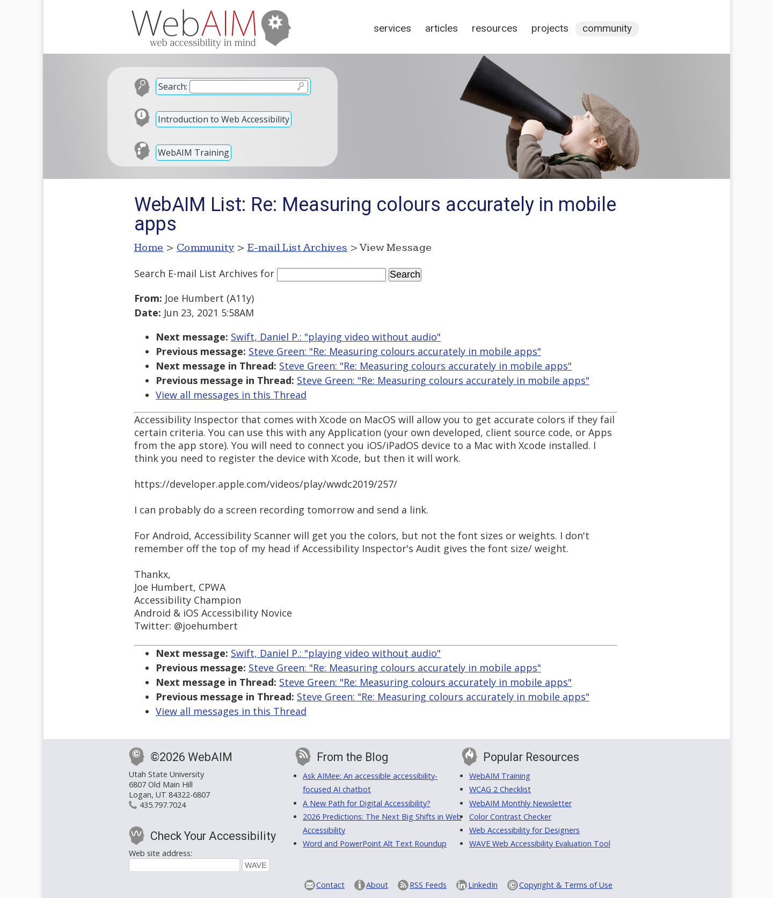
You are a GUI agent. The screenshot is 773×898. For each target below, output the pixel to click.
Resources (494, 28)
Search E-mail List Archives (196, 273)
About (377, 885)
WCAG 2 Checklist (500, 789)
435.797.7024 (163, 805)
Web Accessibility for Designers (524, 830)
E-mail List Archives (297, 247)
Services (392, 28)
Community (607, 28)
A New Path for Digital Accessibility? (367, 803)
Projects (549, 28)
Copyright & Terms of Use (565, 885)
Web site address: (160, 853)
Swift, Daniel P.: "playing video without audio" (336, 336)
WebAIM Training (193, 152)
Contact (330, 885)
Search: (172, 86)
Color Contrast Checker (510, 817)
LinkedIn (483, 885)
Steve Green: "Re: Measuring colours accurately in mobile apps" (395, 351)
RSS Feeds (428, 885)
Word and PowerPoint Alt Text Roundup (375, 843)
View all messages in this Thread (231, 394)
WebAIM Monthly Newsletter (520, 803)
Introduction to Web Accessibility (223, 119)
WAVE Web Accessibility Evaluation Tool (539, 843)
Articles (441, 28)
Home (149, 247)
